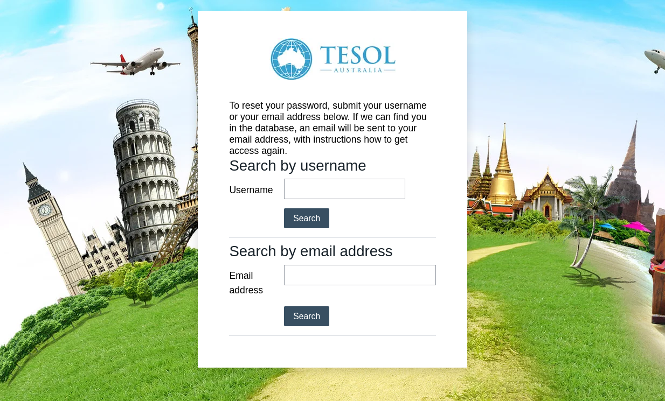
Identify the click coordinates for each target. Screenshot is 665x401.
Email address (246, 282)
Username (251, 190)
